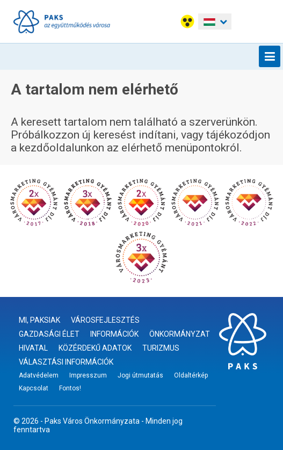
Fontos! (70, 388)
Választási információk (66, 362)
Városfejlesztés (105, 320)
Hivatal (33, 348)
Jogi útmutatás (140, 375)
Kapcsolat (33, 388)
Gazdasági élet (49, 334)
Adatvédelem (39, 375)
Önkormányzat (179, 334)
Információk (114, 334)
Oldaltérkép (191, 375)
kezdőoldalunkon (61, 147)
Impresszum (88, 375)
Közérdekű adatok (95, 348)
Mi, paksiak (39, 320)
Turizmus (160, 348)
